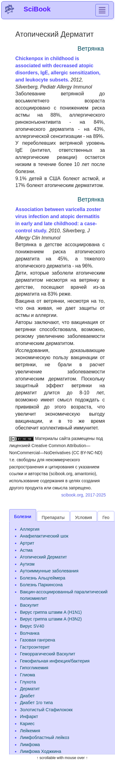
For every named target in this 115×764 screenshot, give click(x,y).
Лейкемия (30, 730)
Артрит (27, 543)
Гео (105, 517)
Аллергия (29, 529)
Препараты (53, 517)
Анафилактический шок (44, 536)
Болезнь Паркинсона (41, 584)
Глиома (27, 674)
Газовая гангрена (37, 639)
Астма (26, 550)
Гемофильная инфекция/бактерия (55, 660)
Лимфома (30, 744)
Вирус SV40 (32, 626)
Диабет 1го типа (36, 702)
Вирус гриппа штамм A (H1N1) (51, 612)
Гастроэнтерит (35, 647)
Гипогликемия (34, 667)
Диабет (27, 695)
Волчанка (29, 633)
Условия (83, 517)
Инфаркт (29, 716)
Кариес (27, 723)
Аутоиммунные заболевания (49, 570)
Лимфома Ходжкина (40, 751)
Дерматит (30, 688)
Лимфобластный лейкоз (44, 737)
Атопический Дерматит (43, 556)
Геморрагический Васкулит (47, 653)
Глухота (28, 681)
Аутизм (27, 564)
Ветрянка (91, 48)
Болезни (22, 516)
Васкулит (29, 605)
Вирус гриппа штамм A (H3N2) (51, 619)
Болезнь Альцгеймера (42, 577)
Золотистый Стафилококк (46, 709)
